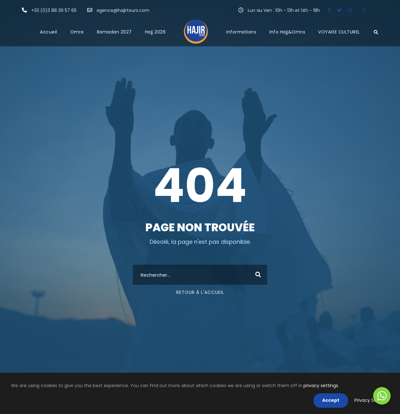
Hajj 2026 (155, 32)
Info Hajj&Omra (287, 32)
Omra (77, 32)
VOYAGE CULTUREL (339, 32)
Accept (330, 400)
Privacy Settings (371, 400)
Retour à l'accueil (200, 292)
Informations (241, 32)
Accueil (48, 32)
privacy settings (320, 385)
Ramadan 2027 (114, 32)
